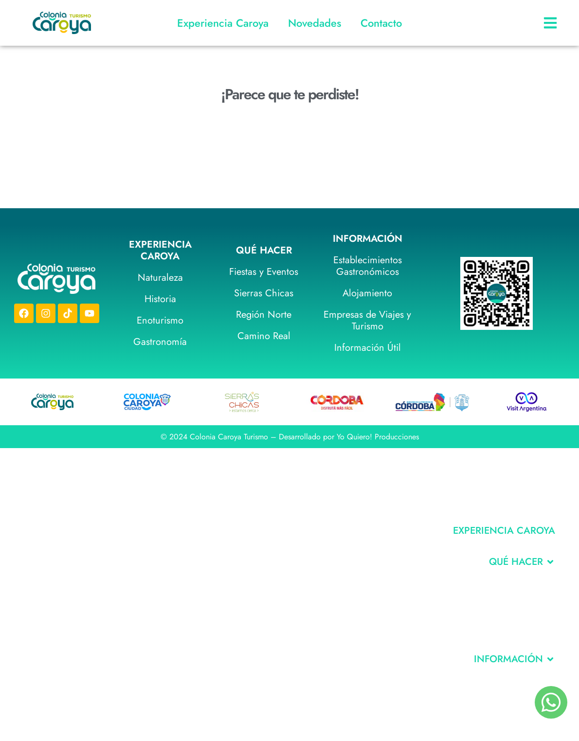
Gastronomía (160, 342)
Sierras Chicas (263, 293)
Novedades (314, 23)
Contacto (381, 23)
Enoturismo (160, 320)
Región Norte (263, 314)
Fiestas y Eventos (263, 272)
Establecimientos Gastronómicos (367, 266)
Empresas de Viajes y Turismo (367, 320)
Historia (160, 299)
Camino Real (263, 336)
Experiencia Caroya (223, 23)
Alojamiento (367, 293)
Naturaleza (160, 278)
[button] (522, 562)
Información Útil (367, 348)
